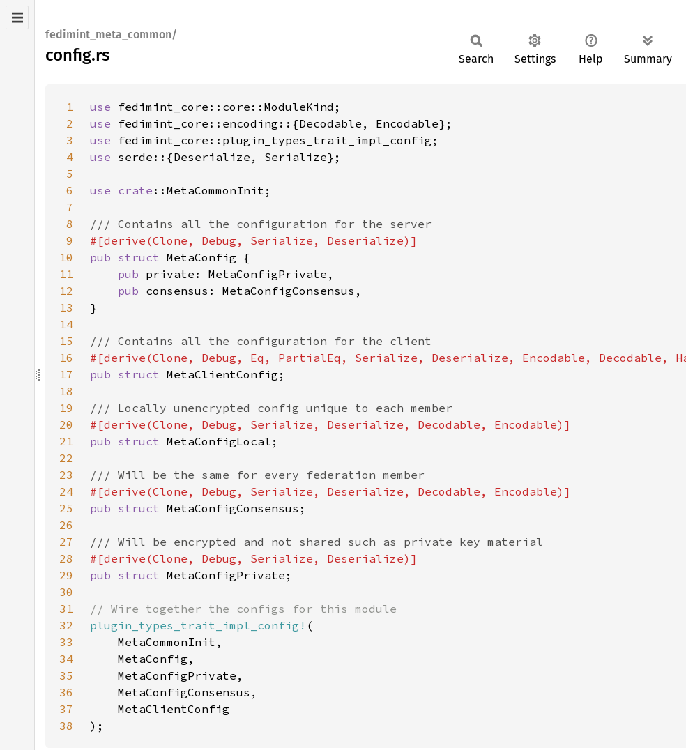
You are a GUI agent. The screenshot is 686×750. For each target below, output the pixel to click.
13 (66, 307)
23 (66, 475)
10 (66, 257)
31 (66, 608)
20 (66, 424)
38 (66, 726)
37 (66, 709)
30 (66, 592)
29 (66, 575)
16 (66, 358)
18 (66, 391)
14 (66, 324)
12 (66, 291)
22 (66, 458)
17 (66, 374)
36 (66, 692)
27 (66, 542)
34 (66, 659)
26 (66, 525)
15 (66, 341)
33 (66, 642)
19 (66, 408)
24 (66, 491)
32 (66, 625)
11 (66, 274)
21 (66, 441)
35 (66, 675)
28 (66, 558)
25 (66, 508)
